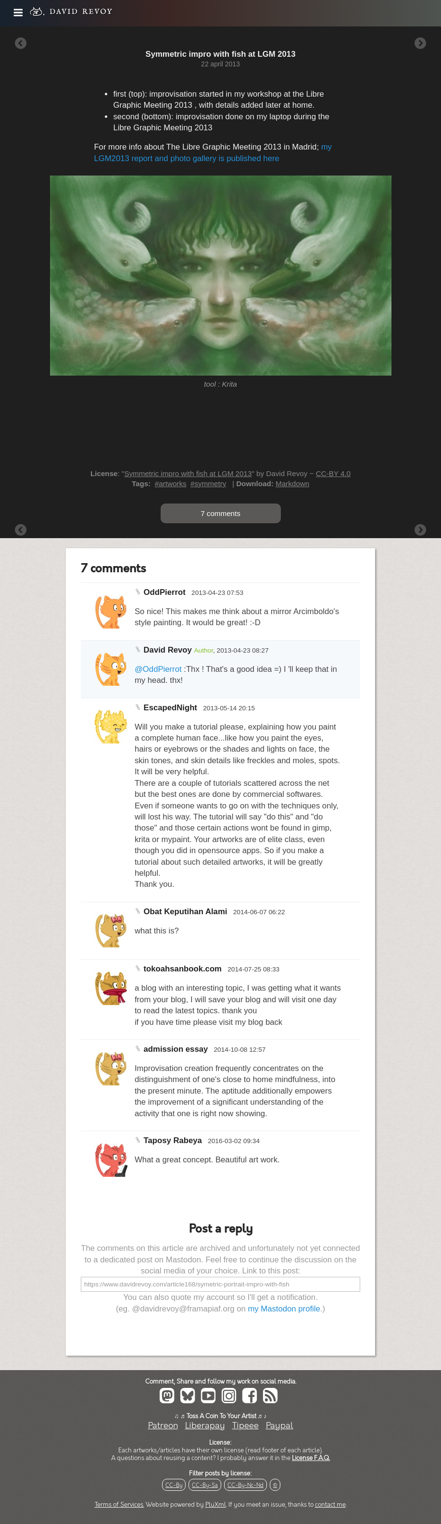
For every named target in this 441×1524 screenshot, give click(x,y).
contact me (330, 1505)
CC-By (173, 1485)
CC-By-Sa (205, 1485)
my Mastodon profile (284, 1308)
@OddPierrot (158, 669)
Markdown (292, 483)
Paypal (279, 1425)
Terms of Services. (119, 1505)
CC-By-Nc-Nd (245, 1485)
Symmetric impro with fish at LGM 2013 (188, 473)
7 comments (220, 513)
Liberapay (205, 1425)
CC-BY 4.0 (333, 473)
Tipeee (245, 1425)
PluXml (215, 1505)
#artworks (171, 483)
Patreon (163, 1425)
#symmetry (208, 483)
